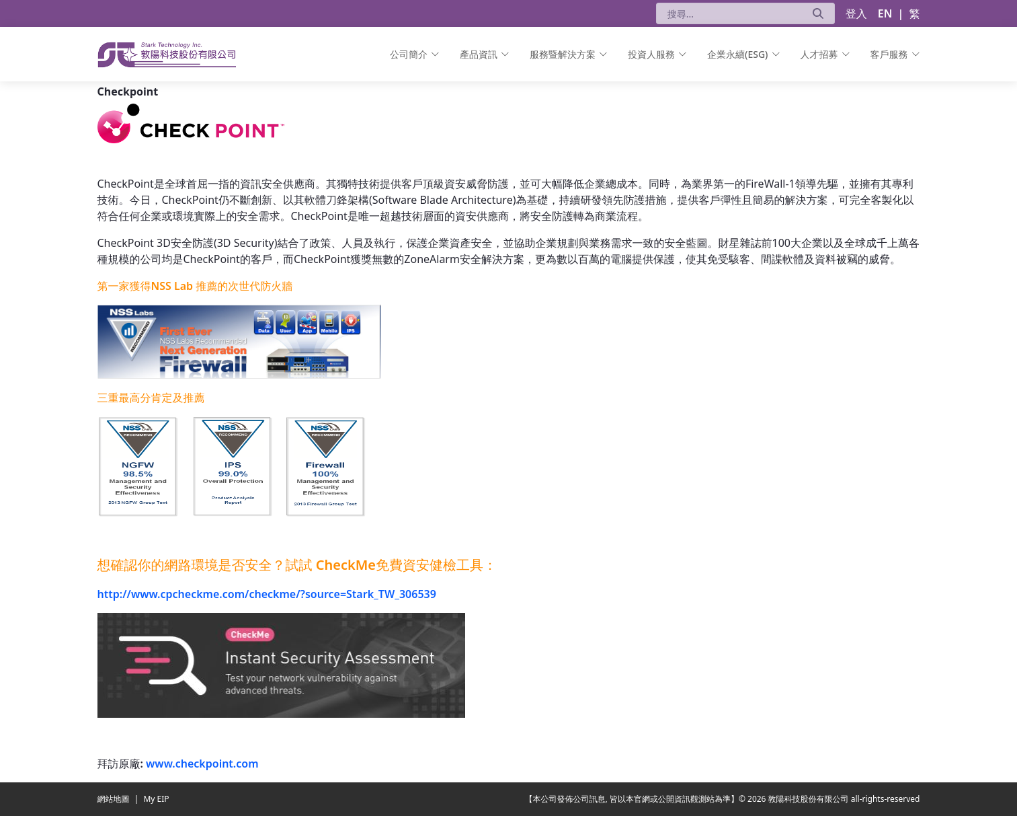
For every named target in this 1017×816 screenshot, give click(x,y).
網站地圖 (114, 799)
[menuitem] (415, 54)
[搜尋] (729, 13)
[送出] (818, 13)
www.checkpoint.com (202, 763)
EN (885, 13)
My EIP (156, 799)
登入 (856, 13)
